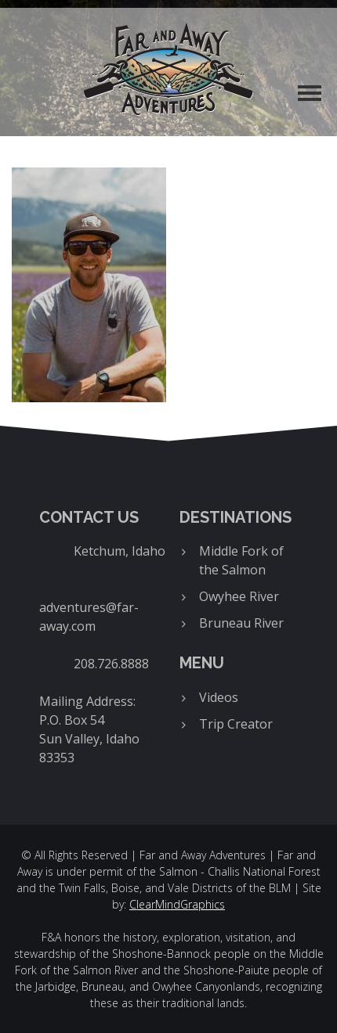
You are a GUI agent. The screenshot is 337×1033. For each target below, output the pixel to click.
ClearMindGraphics (177, 904)
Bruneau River (241, 623)
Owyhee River (239, 596)
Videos (218, 697)
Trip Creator (236, 723)
